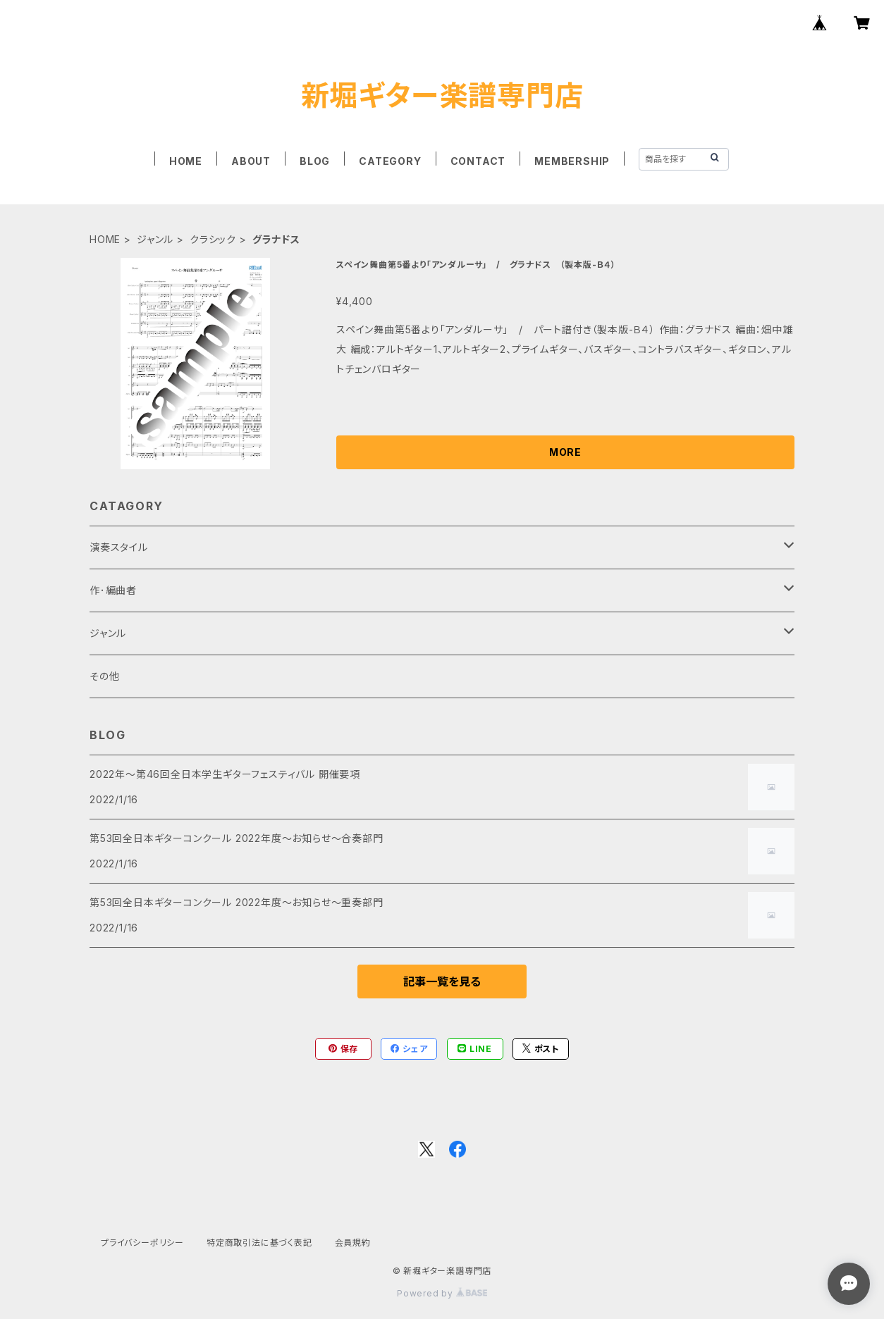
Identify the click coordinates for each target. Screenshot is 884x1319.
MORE (565, 452)
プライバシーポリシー (142, 1242)
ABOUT (251, 161)
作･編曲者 (113, 590)
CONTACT (478, 161)
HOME (185, 161)
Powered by (442, 1293)
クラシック (213, 239)
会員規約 (353, 1242)
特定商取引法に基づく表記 (259, 1242)
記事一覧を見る (442, 981)
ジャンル (155, 239)
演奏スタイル (119, 547)
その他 (104, 676)
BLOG (315, 161)
